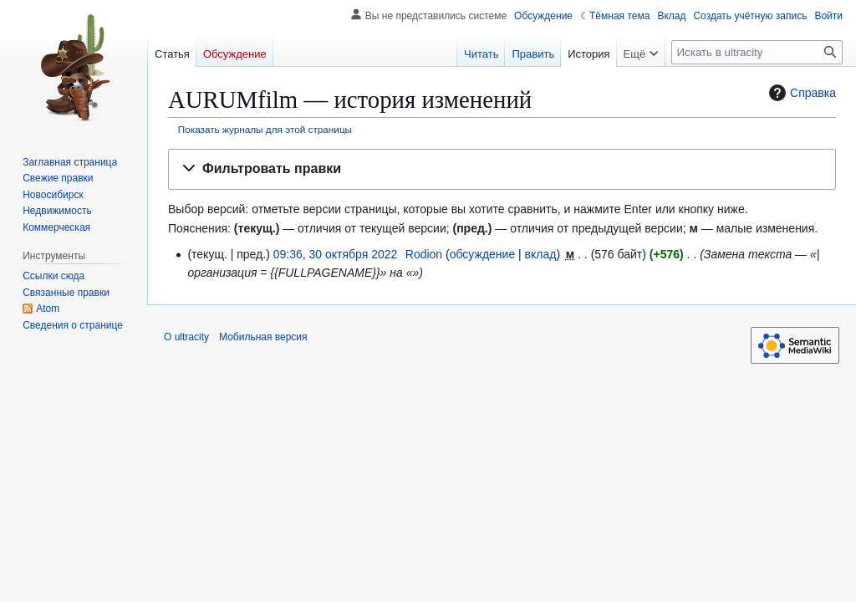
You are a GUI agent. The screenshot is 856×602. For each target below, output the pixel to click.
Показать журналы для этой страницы (265, 129)
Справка (800, 92)
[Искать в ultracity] (757, 52)
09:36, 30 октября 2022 (335, 254)
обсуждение (482, 254)
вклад (541, 254)
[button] (502, 169)
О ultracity (186, 337)
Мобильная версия (263, 337)
